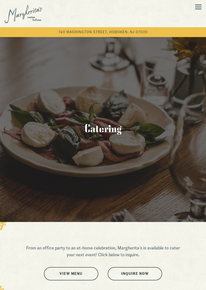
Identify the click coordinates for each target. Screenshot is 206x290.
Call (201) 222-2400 (103, 269)
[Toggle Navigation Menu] (198, 7)
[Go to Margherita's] (103, 32)
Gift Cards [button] (103, 283)
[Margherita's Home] (23, 13)
